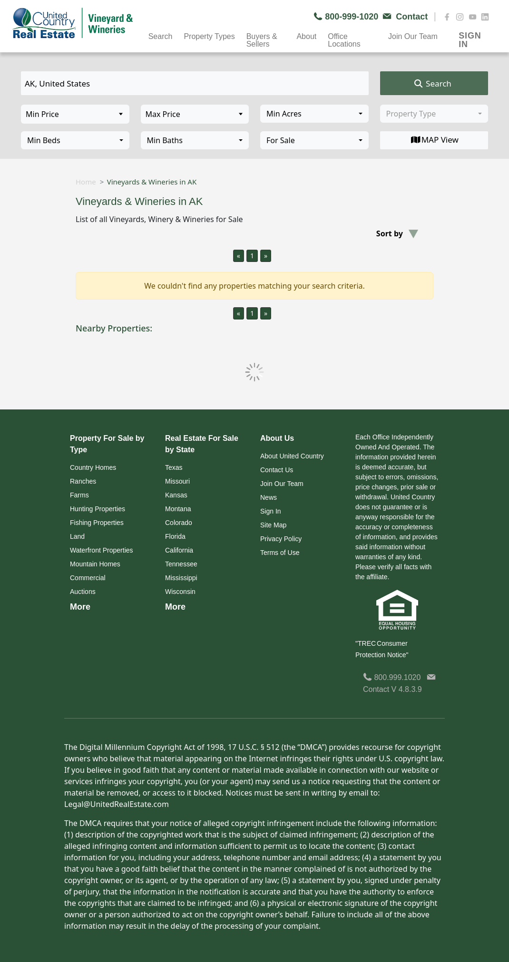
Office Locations (344, 37)
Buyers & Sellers (261, 37)
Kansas (176, 495)
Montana (178, 509)
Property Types (209, 36)
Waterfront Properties (101, 550)
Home (86, 181)
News (268, 497)
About (306, 36)
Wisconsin (180, 591)
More (80, 607)
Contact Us (276, 470)
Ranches (83, 481)
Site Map (273, 525)
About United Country (292, 456)
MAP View (434, 139)
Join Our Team (413, 36)
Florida (175, 536)
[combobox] (314, 114)
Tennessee (181, 564)
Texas (174, 467)
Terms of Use (279, 552)
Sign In (270, 511)
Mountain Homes (95, 564)
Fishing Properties (97, 522)
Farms (79, 495)
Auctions (83, 591)
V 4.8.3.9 (407, 689)
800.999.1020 (392, 677)
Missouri (177, 481)
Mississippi (181, 578)
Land (77, 536)
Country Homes (93, 467)
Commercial (88, 578)
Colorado (178, 522)
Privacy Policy (281, 539)
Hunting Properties (97, 509)
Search (160, 36)
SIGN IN (470, 37)
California (179, 550)
